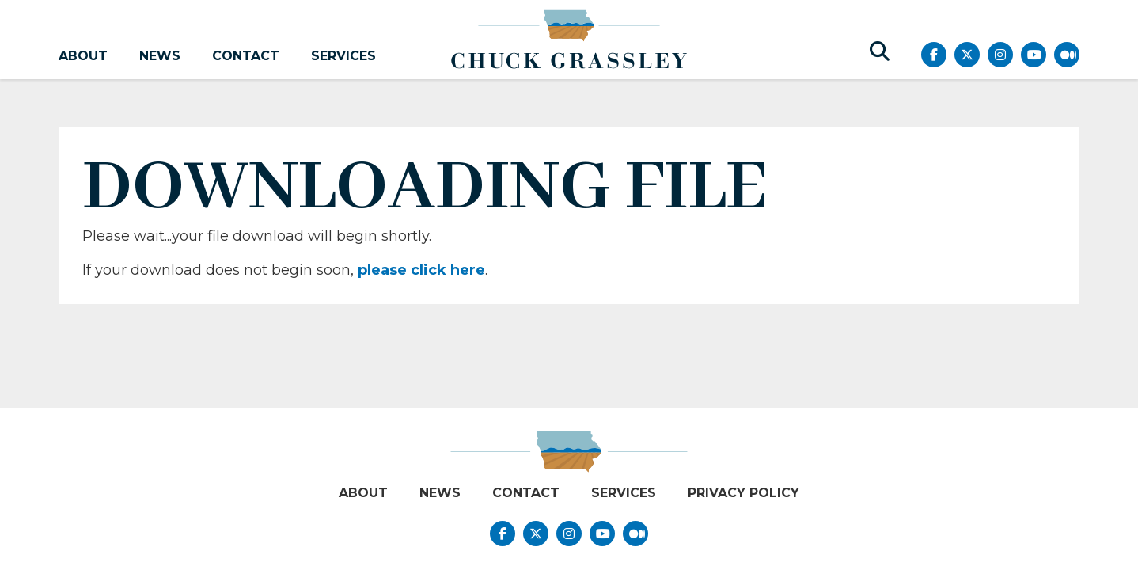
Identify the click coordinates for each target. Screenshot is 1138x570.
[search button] (879, 51)
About (83, 55)
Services (343, 55)
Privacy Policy (743, 492)
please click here (421, 270)
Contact (245, 55)
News (159, 55)
